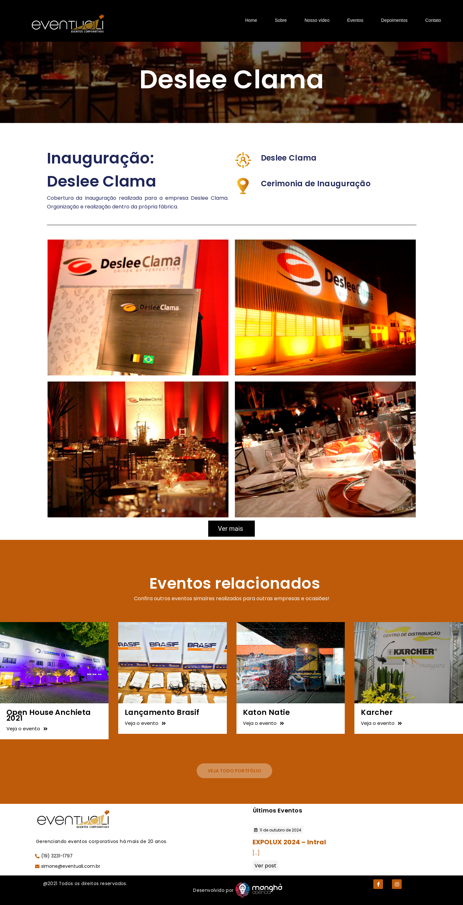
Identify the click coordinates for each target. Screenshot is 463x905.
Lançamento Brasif (162, 712)
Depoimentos (394, 20)
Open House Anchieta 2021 (48, 715)
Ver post (265, 865)
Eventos (355, 20)
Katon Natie (266, 712)
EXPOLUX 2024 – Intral (289, 842)
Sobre (281, 20)
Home (251, 20)
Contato (433, 20)
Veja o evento (27, 728)
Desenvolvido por (213, 890)
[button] (234, 770)
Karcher (377, 712)
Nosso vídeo (317, 20)
